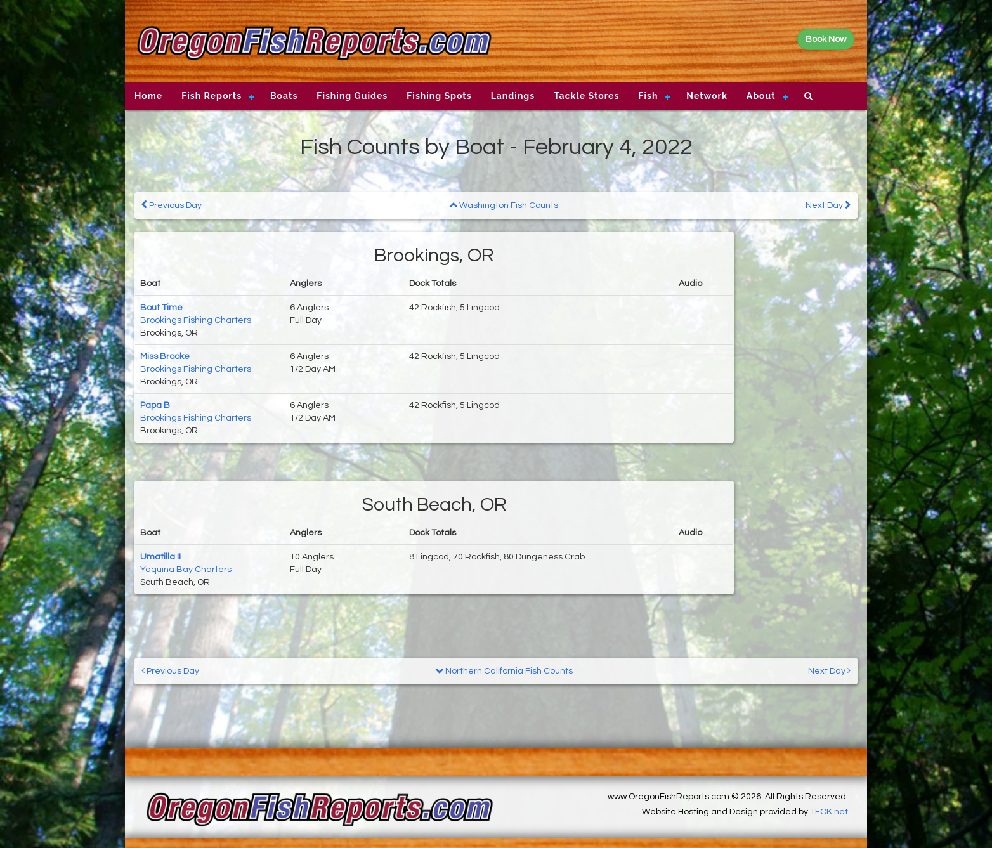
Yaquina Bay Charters (186, 569)
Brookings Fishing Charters (195, 320)
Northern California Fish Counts (504, 671)
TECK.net (829, 811)
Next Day (828, 205)
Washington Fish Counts (503, 205)
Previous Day (171, 205)
